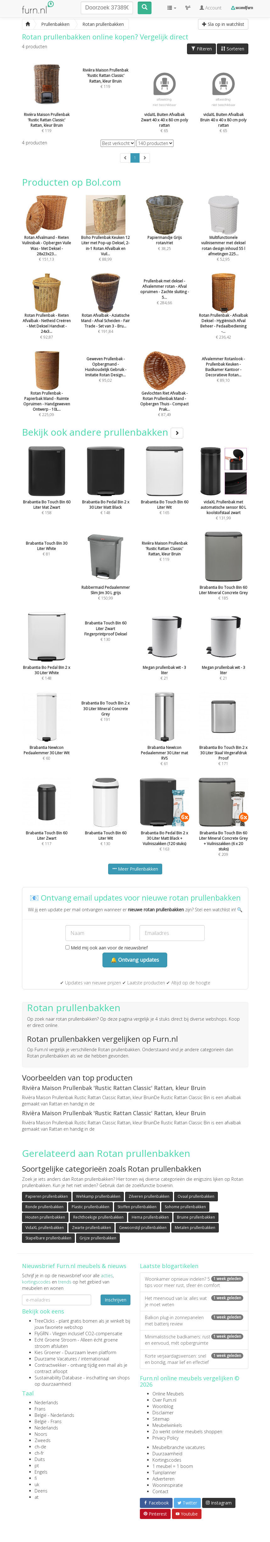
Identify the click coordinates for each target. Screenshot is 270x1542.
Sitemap (160, 1419)
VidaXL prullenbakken (44, 1227)
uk (37, 1484)
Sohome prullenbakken (185, 1206)
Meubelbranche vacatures (178, 1447)
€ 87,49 (165, 392)
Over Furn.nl (164, 1400)
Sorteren (232, 49)
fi (36, 1478)
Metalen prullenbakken (195, 1227)
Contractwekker (50, 1365)
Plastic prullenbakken (90, 1206)
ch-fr (39, 1453)
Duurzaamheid (167, 1454)
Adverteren (163, 1479)
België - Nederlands (54, 1415)
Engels (41, 1472)
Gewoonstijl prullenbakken (143, 1227)
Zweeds (43, 1440)
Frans (40, 1409)
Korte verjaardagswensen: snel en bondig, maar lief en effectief (194, 1359)
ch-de (40, 1447)
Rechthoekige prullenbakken (98, 1217)
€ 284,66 (164, 291)
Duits (40, 1459)
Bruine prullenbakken (196, 1217)
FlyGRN (41, 1333)
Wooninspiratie (167, 1485)
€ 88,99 (105, 237)
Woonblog (162, 1406)
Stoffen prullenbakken (137, 1206)
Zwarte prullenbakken (91, 1227)
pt (37, 1466)
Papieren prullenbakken (46, 1196)
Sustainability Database (58, 1378)
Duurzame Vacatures (56, 1359)
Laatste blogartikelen (169, 1266)
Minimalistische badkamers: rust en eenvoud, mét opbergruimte (194, 1340)
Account (211, 8)
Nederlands (46, 1403)
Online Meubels (168, 1394)
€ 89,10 (223, 369)
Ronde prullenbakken (44, 1206)
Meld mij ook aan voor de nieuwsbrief (106, 948)
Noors (41, 1434)
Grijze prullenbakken (98, 1238)
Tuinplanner (164, 1472)
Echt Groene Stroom (55, 1340)
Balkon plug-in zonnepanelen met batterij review (194, 1320)
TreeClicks (45, 1321)
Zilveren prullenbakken (149, 1196)
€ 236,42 (223, 314)
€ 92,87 (47, 314)
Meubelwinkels (167, 1425)
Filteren (201, 49)
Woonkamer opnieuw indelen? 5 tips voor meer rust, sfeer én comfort (194, 1282)
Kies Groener (48, 1352)
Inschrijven (115, 1300)
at (37, 1497)
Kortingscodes (166, 1460)
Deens (41, 1491)
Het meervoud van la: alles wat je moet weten (194, 1301)
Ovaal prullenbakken (196, 1196)
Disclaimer (163, 1413)
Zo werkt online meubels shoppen (187, 1432)
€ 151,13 (47, 237)
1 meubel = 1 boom (172, 1466)
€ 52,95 (223, 237)
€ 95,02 (105, 369)
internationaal (95, 1359)
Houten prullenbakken (45, 1217)
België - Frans (48, 1421)
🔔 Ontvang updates (135, 959)
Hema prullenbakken (150, 1217)
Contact (160, 1491)
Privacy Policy (165, 1438)
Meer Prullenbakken (135, 869)
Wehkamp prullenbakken (98, 1196)
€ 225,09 (47, 392)
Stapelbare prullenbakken (48, 1238)
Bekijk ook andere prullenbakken (102, 432)
